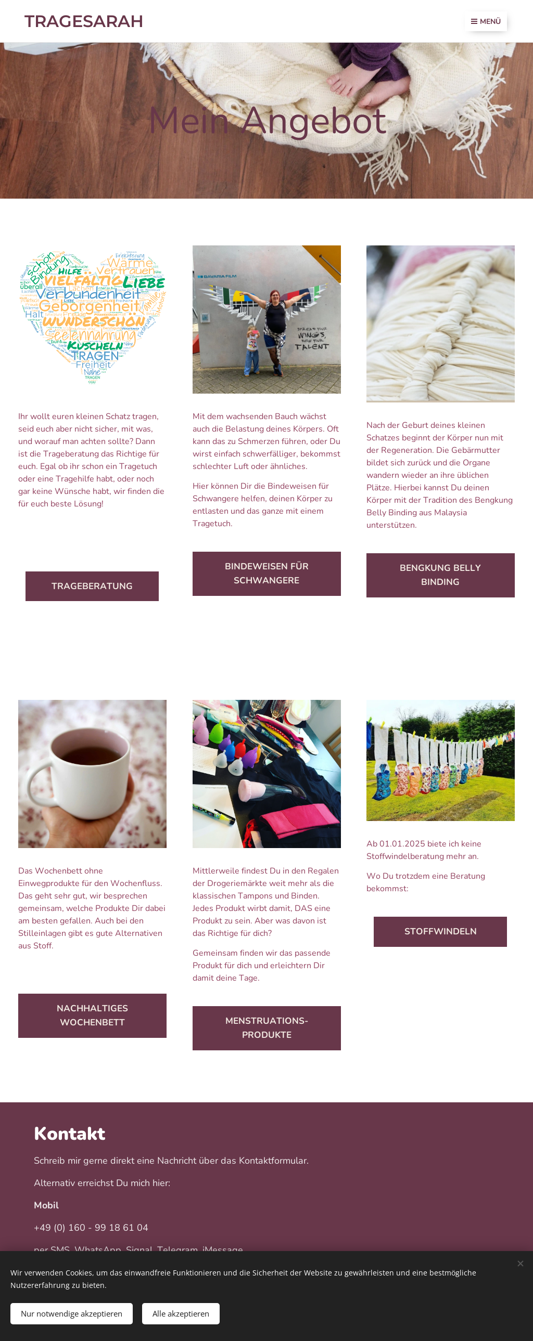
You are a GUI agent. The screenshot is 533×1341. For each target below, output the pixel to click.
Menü (486, 22)
